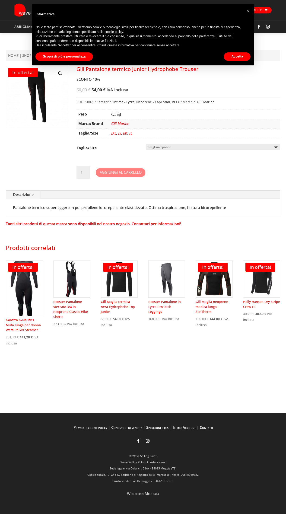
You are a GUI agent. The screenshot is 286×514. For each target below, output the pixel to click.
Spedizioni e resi (157, 427)
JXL (113, 133)
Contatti (206, 427)
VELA (176, 102)
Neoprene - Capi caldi (153, 102)
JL (130, 133)
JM (125, 133)
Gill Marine (205, 102)
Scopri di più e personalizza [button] (64, 56)
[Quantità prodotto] (83, 172)
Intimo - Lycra (123, 102)
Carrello (254, 10)
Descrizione (23, 194)
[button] (60, 73)
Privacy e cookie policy (90, 427)
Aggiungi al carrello (121, 172)
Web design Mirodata (143, 493)
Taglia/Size (87, 148)
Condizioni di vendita (126, 427)
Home (13, 55)
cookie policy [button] (114, 32)
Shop (27, 55)
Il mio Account (184, 427)
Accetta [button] (237, 56)
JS (119, 133)
